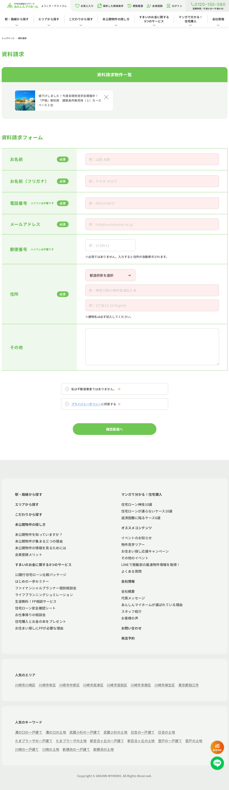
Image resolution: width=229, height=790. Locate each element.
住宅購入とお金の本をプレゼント (40, 621)
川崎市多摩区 (141, 684)
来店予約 (128, 638)
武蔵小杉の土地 (115, 732)
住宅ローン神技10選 (136, 504)
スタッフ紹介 (131, 611)
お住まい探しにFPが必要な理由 (39, 628)
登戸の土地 (193, 740)
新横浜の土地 (103, 749)
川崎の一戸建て (27, 749)
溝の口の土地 (56, 732)
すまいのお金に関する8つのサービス (154, 19)
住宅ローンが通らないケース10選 (147, 511)
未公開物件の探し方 (115, 19)
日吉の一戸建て (143, 732)
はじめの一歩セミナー (32, 581)
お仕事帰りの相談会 (30, 614)
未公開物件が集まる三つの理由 (39, 541)
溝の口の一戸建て (28, 732)
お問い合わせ (131, 628)
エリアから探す (48, 19)
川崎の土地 (50, 749)
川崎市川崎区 (25, 684)
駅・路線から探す (17, 19)
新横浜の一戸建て (76, 749)
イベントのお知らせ (136, 537)
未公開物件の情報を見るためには (40, 547)
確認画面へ (114, 429)
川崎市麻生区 (165, 684)
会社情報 (218, 19)
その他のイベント (135, 557)
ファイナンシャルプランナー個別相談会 (46, 587)
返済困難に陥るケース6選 (141, 517)
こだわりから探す (81, 19)
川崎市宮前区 (117, 684)
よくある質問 (131, 571)
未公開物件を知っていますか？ (39, 534)
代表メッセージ (133, 597)
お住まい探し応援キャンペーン (145, 551)
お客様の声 (129, 618)
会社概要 (128, 591)
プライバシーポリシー (86, 404)
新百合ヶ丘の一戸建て (107, 740)
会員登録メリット (28, 554)
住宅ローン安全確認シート (35, 607)
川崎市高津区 (93, 684)
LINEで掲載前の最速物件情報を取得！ (150, 564)
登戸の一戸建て (170, 740)
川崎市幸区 (47, 684)
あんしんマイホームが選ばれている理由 (152, 604)
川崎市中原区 (69, 684)
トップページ (8, 38)
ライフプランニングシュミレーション (44, 594)
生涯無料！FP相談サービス (36, 601)
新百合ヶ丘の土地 (141, 740)
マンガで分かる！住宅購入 (191, 19)
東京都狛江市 (188, 684)
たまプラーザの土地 (71, 740)
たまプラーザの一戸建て (34, 740)
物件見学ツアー (133, 544)
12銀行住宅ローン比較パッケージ (41, 574)
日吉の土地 (166, 732)
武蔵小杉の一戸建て (84, 732)
